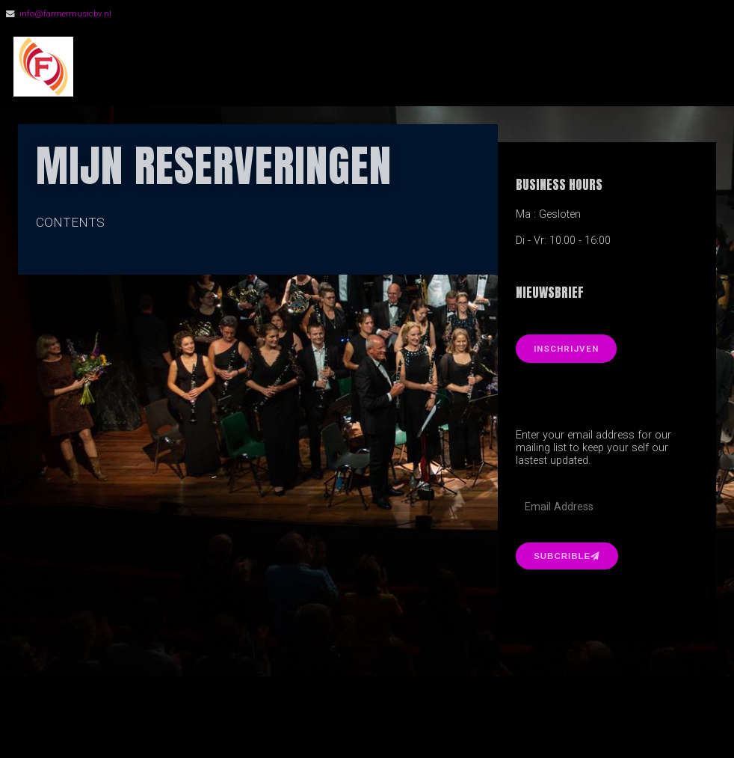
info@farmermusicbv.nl (65, 13)
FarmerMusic (171, 67)
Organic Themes (393, 724)
